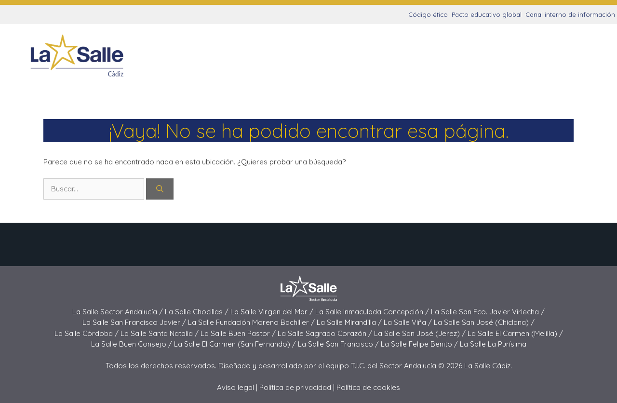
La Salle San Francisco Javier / (135, 322)
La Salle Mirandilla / (350, 322)
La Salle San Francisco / (339, 344)
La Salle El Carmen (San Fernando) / (236, 344)
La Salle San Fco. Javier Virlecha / (488, 311)
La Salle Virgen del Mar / (272, 311)
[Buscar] (160, 189)
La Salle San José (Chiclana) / (484, 322)
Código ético (428, 14)
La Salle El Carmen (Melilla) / (515, 333)
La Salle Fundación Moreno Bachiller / (252, 322)
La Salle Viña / (409, 322)
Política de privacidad (295, 387)
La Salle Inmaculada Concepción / (373, 311)
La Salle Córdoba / (87, 333)
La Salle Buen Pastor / (239, 333)
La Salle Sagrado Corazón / (326, 333)
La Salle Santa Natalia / (161, 333)
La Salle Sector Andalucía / (118, 311)
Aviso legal (235, 387)
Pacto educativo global (487, 14)
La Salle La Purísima (493, 344)
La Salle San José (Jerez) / (421, 333)
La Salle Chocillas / (197, 311)
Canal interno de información (570, 14)
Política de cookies (368, 387)
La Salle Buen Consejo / (132, 344)
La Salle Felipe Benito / (420, 344)
